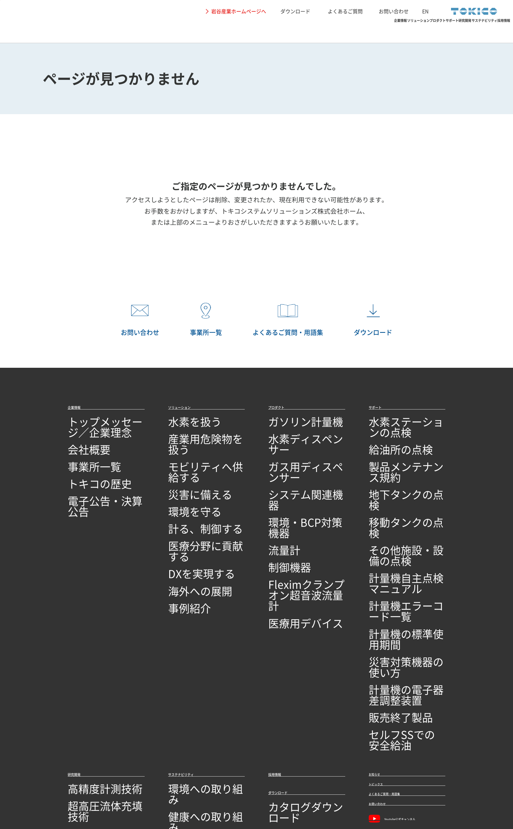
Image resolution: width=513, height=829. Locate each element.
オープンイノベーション (99, 724)
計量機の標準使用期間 (397, 538)
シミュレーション (90, 669)
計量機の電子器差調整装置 (403, 566)
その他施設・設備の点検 (400, 496)
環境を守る (182, 483)
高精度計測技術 (88, 641)
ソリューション (217, 31)
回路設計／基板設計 (93, 682)
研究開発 (370, 31)
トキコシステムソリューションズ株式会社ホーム (291, 211)
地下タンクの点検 (391, 469)
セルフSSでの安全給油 (398, 593)
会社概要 (79, 441)
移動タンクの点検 (391, 483)
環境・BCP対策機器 (293, 483)
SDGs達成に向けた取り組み (203, 682)
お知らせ (381, 623)
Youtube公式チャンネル (404, 697)
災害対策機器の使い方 (397, 552)
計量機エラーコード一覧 (400, 524)
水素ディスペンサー (294, 441)
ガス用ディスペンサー (296, 455)
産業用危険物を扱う (193, 441)
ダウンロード (295, 11)
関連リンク (147, 793)
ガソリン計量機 (288, 427)
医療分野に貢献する (193, 510)
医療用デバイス (288, 545)
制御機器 (279, 510)
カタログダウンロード (296, 667)
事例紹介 (179, 552)
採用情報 (487, 31)
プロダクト (276, 31)
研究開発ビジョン (90, 710)
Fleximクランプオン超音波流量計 (305, 527)
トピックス (385, 641)
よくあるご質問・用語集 (404, 659)
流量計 (276, 496)
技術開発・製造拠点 (93, 738)
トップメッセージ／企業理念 (105, 427)
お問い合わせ (394, 11)
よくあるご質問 (345, 11)
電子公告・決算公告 (93, 483)
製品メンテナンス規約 (397, 455)
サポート (325, 31)
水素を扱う (182, 427)
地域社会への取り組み (196, 669)
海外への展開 (185, 538)
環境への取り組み (191, 641)
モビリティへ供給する (196, 455)
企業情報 (162, 31)
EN (425, 11)
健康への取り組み (191, 655)
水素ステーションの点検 (400, 427)
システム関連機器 (291, 469)
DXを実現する (186, 524)
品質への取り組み (90, 752)
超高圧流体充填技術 (93, 655)
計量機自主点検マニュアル (403, 510)
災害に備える (185, 469)
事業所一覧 (82, 455)
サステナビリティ (429, 31)
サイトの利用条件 (50, 793)
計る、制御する (188, 496)
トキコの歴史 (85, 469)
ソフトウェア (85, 696)
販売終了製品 (386, 579)
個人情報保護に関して (102, 793)
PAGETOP (497, 384)
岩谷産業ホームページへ (238, 11)
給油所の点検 (386, 441)
